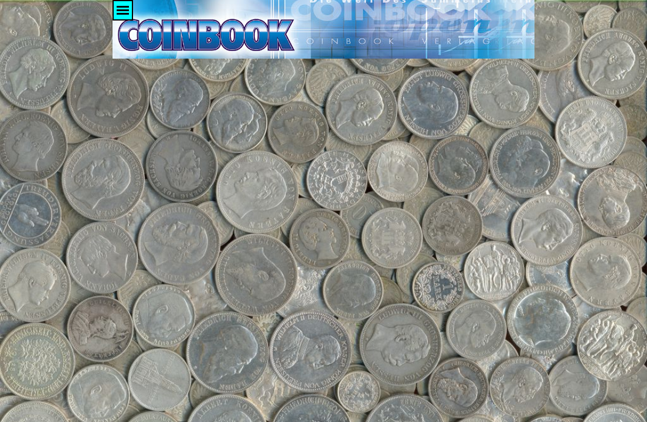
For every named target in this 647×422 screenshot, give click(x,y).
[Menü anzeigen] (123, 10)
